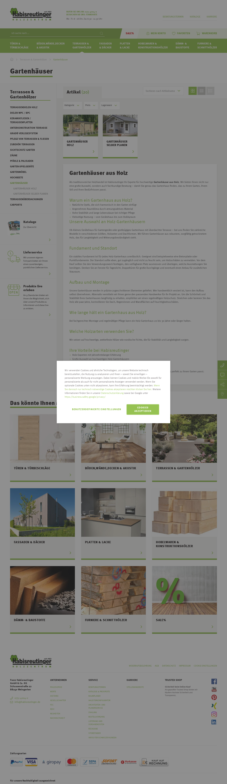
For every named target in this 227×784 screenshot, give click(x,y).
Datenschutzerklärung (112, 393)
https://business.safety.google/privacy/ (85, 397)
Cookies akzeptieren (142, 409)
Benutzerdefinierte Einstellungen (96, 409)
